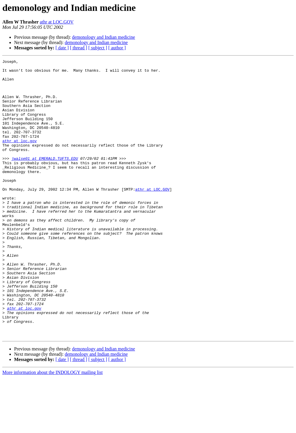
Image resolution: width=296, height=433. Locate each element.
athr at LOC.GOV (57, 21)
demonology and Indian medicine (103, 37)
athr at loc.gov (19, 157)
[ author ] (117, 47)
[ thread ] (78, 47)
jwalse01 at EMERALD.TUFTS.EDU (44, 178)
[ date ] (62, 47)
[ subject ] (97, 47)
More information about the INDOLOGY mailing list (52, 427)
